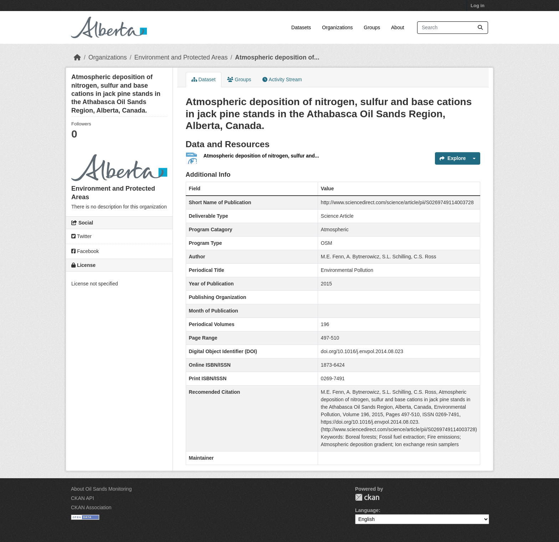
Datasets (301, 27)
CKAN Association (91, 507)
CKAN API (82, 498)
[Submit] (480, 27)
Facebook (85, 251)
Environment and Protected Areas (181, 57)
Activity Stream (282, 79)
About (397, 27)
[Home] (77, 57)
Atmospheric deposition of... (277, 57)
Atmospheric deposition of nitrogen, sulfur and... (261, 156)
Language (367, 510)
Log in (477, 5)
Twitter (81, 236)
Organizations (337, 27)
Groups (372, 27)
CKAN (367, 497)
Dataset (203, 79)
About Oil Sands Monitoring (101, 489)
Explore (453, 158)
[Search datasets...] (452, 27)
